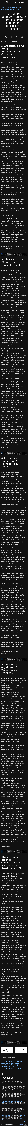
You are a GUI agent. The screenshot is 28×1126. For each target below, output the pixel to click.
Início (3, 7)
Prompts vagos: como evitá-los (10, 9)
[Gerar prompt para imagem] (21, 1050)
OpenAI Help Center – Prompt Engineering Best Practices (13, 1100)
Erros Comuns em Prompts (14, 7)
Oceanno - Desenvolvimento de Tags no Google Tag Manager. (13, 1121)
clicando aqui (6, 1115)
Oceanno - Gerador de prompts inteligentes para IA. (13, 1120)
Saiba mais (20, 1124)
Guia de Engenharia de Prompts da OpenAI (12, 1102)
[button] (6, 37)
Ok (25, 1124)
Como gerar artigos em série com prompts (11, 1069)
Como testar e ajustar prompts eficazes (11, 1065)
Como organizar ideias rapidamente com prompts (11, 1062)
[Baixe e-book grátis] (14, 254)
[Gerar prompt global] (7, 1050)
